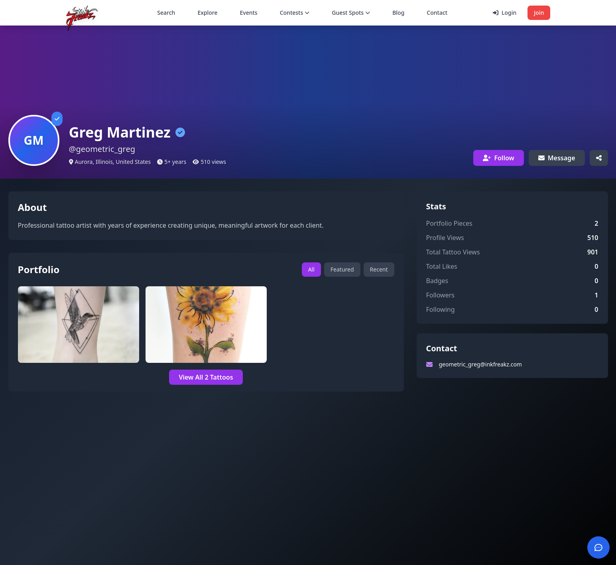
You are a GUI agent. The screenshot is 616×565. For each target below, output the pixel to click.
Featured (342, 269)
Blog (398, 12)
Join (539, 12)
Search (166, 12)
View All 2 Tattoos (206, 377)
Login (504, 12)
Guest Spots (351, 12)
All (311, 269)
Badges (437, 280)
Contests (295, 12)
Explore (207, 12)
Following (440, 309)
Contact (437, 12)
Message (556, 158)
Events (249, 12)
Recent (379, 269)
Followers (440, 295)
